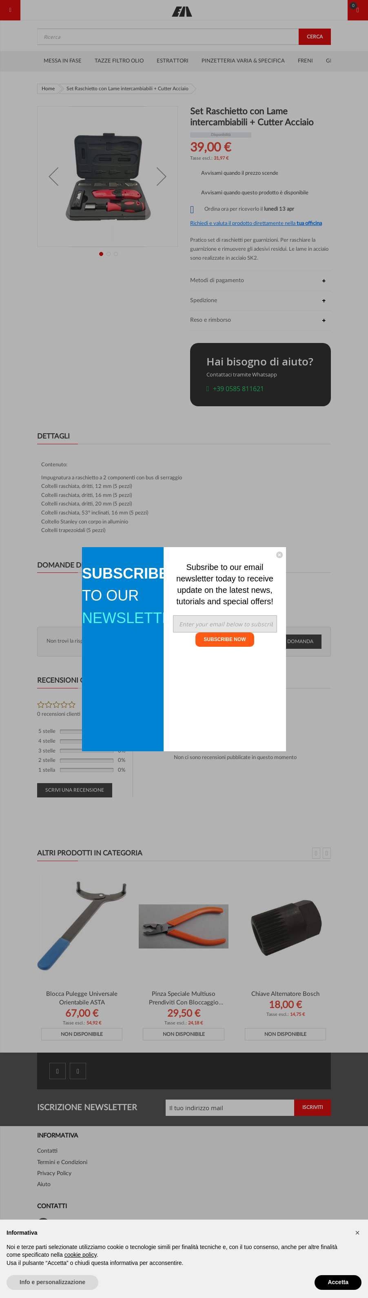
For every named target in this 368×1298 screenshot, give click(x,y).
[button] (357, 1232)
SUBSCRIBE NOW (225, 639)
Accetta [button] (338, 1282)
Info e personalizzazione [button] (52, 1282)
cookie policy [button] (80, 1254)
